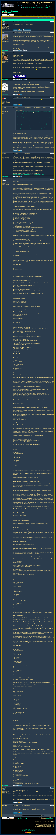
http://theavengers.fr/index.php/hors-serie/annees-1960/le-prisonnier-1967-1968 (28, 174)
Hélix (33, 830)
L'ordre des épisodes (10, 11)
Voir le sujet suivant (50, 17)
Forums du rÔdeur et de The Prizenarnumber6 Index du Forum (27, 15)
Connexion (46, 7)
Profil (22, 7)
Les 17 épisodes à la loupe (45, 15)
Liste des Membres (31, 6)
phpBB (26, 829)
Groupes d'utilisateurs (40, 6)
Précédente (9, 12)
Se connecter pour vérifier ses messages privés (34, 7)
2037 (28, 830)
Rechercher (24, 6)
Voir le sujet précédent (41, 17)
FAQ (19, 6)
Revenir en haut (5, 30)
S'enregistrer (49, 6)
